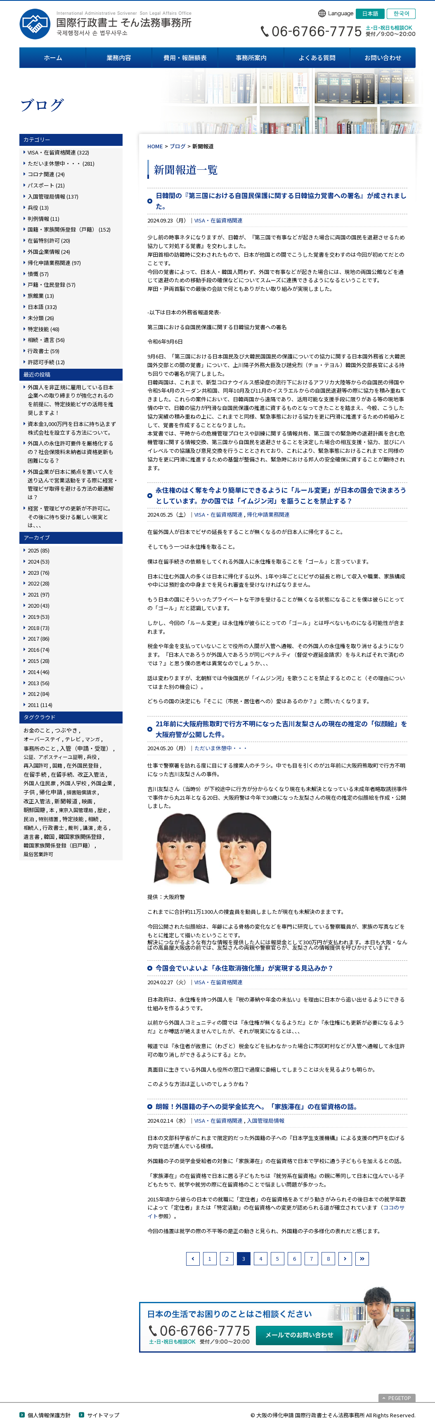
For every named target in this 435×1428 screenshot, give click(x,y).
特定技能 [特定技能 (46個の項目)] (73, 819)
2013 (39, 683)
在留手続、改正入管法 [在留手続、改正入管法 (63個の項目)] (77, 774)
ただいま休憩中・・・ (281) (61, 163)
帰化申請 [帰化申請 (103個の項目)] (50, 792)
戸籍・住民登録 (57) (52, 284)
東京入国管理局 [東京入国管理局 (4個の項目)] (76, 809)
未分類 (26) (41, 318)
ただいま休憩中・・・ (221, 748)
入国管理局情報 (265, 1120)
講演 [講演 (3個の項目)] (88, 827)
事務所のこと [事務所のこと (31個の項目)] (40, 748)
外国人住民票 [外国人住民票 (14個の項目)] (40, 783)
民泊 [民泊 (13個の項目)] (29, 819)
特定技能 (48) (43, 329)
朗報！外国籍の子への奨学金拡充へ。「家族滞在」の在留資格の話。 (258, 1106)
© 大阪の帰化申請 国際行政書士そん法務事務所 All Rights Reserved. (333, 1415)
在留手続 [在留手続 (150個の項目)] (35, 774)
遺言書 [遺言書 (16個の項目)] (32, 836)
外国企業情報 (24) (49, 251)
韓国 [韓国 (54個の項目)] (49, 836)
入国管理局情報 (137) (53, 196)
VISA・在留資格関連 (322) (58, 152)
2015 (39, 661)
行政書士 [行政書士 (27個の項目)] (53, 827)
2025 (39, 550)
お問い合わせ (383, 57)
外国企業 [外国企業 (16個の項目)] (101, 783)
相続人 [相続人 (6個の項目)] (31, 827)
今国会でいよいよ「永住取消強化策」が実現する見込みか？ (245, 968)
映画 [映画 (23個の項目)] (87, 801)
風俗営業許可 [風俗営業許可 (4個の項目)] (38, 853)
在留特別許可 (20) (49, 240)
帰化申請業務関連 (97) (54, 263)
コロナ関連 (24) (46, 174)
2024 (39, 561)
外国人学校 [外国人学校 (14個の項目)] (73, 783)
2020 (39, 605)
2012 (39, 694)
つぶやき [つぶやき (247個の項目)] (66, 730)
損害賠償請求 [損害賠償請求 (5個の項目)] (81, 792)
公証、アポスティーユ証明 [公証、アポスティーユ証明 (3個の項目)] (53, 756)
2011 (40, 705)
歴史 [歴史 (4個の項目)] (102, 809)
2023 (39, 572)
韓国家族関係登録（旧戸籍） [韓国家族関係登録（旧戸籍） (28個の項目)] (58, 845)
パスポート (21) (46, 185)
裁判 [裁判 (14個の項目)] (73, 827)
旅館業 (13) (41, 296)
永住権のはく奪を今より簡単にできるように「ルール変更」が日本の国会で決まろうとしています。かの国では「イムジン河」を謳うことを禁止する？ (281, 495)
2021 (39, 594)
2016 (39, 649)
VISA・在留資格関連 (218, 220)
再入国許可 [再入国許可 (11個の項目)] (36, 765)
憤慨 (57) (38, 274)
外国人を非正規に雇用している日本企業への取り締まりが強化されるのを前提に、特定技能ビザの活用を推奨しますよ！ (70, 400)
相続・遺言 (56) (46, 340)
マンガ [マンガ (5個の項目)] (92, 738)
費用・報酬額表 (185, 57)
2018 (39, 628)
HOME (155, 146)
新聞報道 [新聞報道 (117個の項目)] (66, 801)
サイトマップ (103, 1415)
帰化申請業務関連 (268, 514)
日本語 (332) (42, 307)
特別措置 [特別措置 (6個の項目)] (48, 819)
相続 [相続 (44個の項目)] (93, 819)
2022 (39, 583)
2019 (39, 616)
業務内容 (118, 57)
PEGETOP (399, 1397)
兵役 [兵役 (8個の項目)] (92, 757)
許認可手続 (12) (46, 362)
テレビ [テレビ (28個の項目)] (73, 739)
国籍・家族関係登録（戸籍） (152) (69, 229)
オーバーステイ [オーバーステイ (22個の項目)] (42, 739)
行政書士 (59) (43, 351)
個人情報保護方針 (49, 1415)
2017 (39, 638)
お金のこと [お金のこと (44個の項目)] (37, 730)
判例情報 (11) (43, 218)
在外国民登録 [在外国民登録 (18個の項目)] (82, 765)
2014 (39, 672)
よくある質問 (317, 57)
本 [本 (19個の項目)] (51, 810)
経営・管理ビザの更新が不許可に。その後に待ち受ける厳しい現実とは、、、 (70, 516)
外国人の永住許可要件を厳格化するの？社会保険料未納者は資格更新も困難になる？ (70, 451)
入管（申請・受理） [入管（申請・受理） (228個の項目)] (86, 748)
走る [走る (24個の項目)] (102, 827)
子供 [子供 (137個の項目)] (29, 792)
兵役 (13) (38, 207)
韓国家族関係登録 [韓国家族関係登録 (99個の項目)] (80, 836)
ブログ (178, 146)
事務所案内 (251, 57)
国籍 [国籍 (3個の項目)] (57, 765)
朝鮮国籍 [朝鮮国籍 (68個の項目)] (34, 810)
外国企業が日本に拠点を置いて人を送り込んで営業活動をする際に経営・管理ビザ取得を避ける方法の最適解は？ (73, 484)
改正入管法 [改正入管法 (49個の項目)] (37, 801)
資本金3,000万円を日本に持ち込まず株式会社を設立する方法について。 (72, 428)
